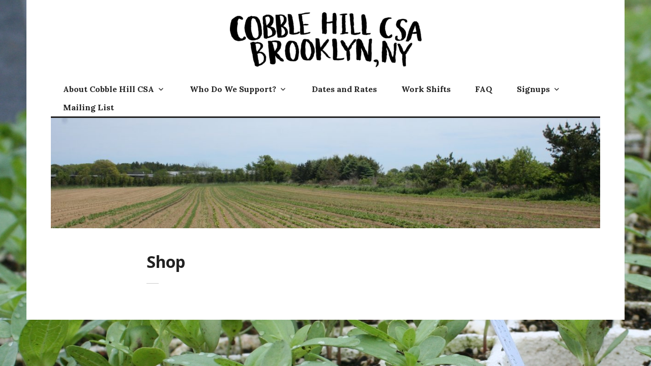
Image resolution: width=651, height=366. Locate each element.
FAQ (483, 89)
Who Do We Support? (233, 89)
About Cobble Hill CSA (108, 89)
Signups (533, 89)
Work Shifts (426, 89)
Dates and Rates (344, 89)
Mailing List (88, 107)
